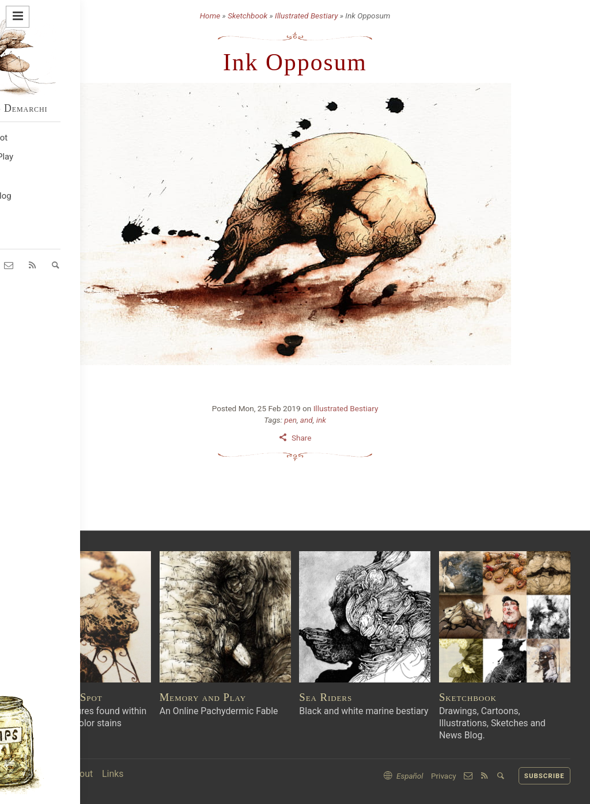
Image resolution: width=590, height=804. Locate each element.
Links (112, 773)
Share (302, 437)
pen (290, 419)
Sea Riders (325, 697)
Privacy (443, 775)
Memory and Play (203, 697)
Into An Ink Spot (61, 697)
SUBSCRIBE (544, 776)
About (81, 773)
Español (409, 775)
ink (321, 419)
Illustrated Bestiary (306, 15)
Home (210, 15)
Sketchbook (247, 15)
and (306, 419)
